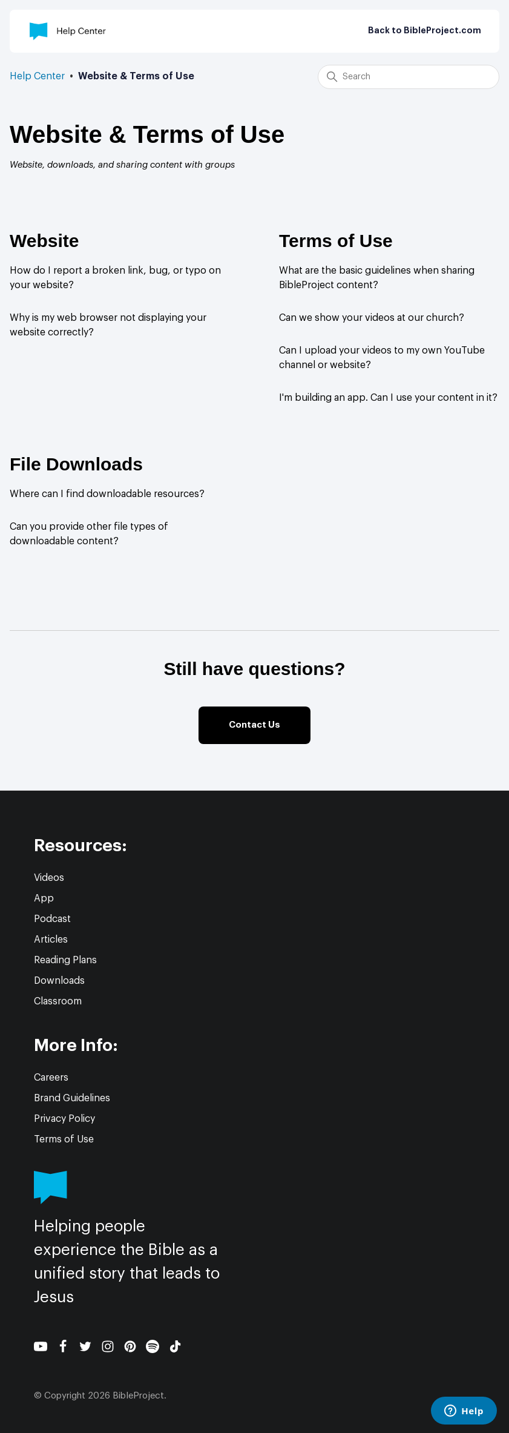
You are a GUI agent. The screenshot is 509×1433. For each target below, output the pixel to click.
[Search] (408, 77)
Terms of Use (336, 241)
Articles (51, 939)
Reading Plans (65, 960)
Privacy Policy (64, 1119)
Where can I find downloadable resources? (107, 494)
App (44, 898)
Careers (51, 1077)
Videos (49, 878)
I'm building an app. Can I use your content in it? (388, 398)
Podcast (52, 919)
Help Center (37, 76)
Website (44, 241)
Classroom (58, 1001)
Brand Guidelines (72, 1098)
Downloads (59, 981)
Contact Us (254, 725)
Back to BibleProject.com (424, 31)
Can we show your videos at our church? (371, 318)
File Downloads (76, 464)
